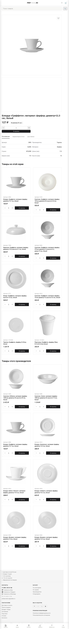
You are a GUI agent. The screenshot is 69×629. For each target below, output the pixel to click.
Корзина (40, 626)
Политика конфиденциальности (41, 613)
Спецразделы (36, 594)
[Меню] (3, 3)
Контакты (4, 618)
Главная (6, 626)
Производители (37, 592)
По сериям (36, 589)
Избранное (51, 626)
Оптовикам (5, 611)
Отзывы (4, 615)
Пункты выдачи (6, 607)
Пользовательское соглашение (41, 615)
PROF (32, 3)
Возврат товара (6, 609)
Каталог (29, 626)
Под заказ (4, 613)
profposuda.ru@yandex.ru (8, 598)
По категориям (37, 587)
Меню (63, 626)
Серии (17, 626)
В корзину (16, 131)
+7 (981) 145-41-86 (7, 587)
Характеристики (18, 136)
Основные (6, 136)
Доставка (30, 136)
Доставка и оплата (7, 605)
